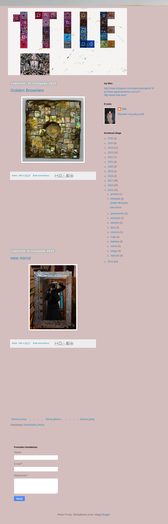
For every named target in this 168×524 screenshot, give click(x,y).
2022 (111, 157)
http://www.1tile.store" (115, 95)
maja (113, 237)
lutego (114, 251)
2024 (111, 147)
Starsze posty (87, 419)
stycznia (115, 255)
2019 (111, 171)
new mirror (20, 258)
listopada (116, 198)
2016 (111, 185)
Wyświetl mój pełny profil (131, 114)
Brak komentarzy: (41, 175)
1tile (124, 109)
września (116, 218)
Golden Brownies (27, 90)
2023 (111, 152)
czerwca (115, 232)
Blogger (106, 514)
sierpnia (115, 222)
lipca (113, 227)
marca (114, 246)
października (118, 213)
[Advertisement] (53, 217)
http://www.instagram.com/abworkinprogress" (128, 88)
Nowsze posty (18, 419)
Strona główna (53, 419)
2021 (111, 161)
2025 (111, 143)
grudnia (115, 194)
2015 (111, 190)
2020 (111, 166)
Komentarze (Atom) (34, 424)
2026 (111, 138)
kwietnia (115, 241)
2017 (111, 180)
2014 (111, 261)
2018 (111, 176)
